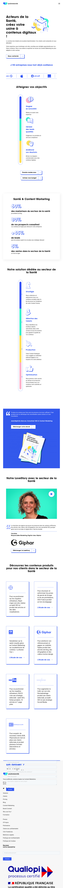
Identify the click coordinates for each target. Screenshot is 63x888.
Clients (5, 796)
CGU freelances (8, 832)
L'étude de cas (43, 607)
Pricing (5, 799)
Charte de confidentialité (10, 828)
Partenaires (6, 825)
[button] (59, 3)
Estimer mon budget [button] (32, 178)
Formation (6, 815)
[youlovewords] (11, 3)
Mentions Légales (8, 835)
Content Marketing (8, 805)
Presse (5, 819)
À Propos (6, 822)
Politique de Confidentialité (11, 838)
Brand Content (7, 808)
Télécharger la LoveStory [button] (24, 550)
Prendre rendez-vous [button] (32, 172)
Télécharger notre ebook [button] (24, 427)
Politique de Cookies (9, 841)
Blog (4, 802)
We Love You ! (7, 811)
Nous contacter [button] (16, 56)
